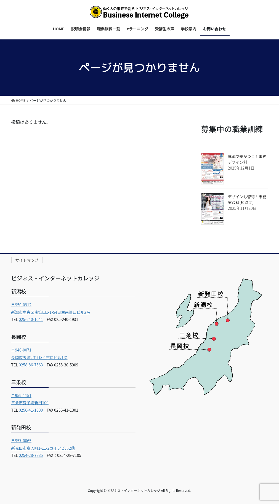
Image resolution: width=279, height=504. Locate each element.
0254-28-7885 (31, 455)
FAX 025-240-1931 (60, 319)
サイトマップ (27, 260)
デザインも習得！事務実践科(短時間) (247, 199)
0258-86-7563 (31, 365)
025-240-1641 (31, 319)
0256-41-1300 (31, 410)
